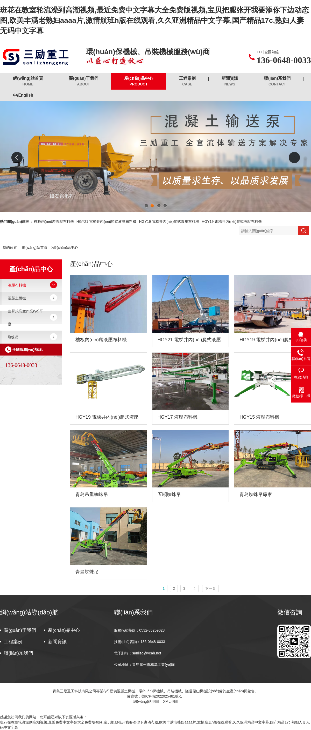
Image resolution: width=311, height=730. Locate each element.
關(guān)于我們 (83, 81)
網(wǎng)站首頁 (28, 81)
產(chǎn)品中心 (138, 81)
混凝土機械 (17, 298)
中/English (23, 95)
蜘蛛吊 (13, 337)
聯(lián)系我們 (277, 81)
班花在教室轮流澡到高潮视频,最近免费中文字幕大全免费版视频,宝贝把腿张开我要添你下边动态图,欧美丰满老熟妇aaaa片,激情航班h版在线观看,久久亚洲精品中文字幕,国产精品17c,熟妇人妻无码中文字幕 (154, 20)
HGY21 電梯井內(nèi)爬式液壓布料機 (106, 221)
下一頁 (210, 588)
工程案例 (187, 81)
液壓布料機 (17, 285)
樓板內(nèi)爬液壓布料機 (54, 221)
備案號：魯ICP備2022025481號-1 (155, 696)
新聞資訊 (230, 81)
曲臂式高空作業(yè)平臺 (25, 317)
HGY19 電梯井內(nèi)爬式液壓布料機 (169, 221)
